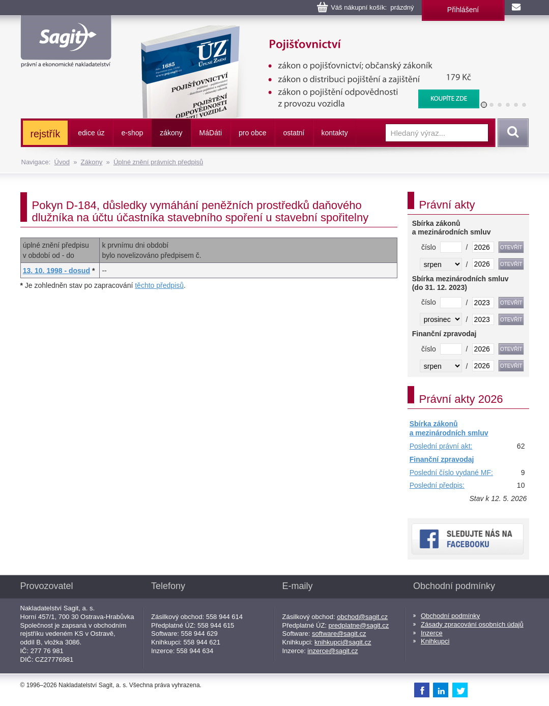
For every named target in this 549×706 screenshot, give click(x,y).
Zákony (92, 162)
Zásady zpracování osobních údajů (472, 624)
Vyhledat (511, 133)
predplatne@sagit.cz (359, 625)
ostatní (293, 133)
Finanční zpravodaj (442, 459)
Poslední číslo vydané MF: (451, 472)
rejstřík (46, 133)
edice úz (91, 133)
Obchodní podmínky (450, 616)
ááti (210, 133)
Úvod (62, 162)
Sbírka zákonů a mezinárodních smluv (449, 428)
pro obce (252, 133)
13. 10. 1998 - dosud (56, 271)
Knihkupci (435, 641)
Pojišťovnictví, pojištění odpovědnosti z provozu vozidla (303, 30)
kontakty (335, 133)
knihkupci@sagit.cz (342, 642)
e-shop (132, 133)
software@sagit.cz (339, 633)
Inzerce (432, 633)
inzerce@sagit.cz (332, 651)
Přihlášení (463, 10)
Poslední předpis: (437, 485)
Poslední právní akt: (441, 446)
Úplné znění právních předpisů (158, 162)
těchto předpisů (159, 285)
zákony (171, 133)
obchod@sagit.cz (362, 617)
